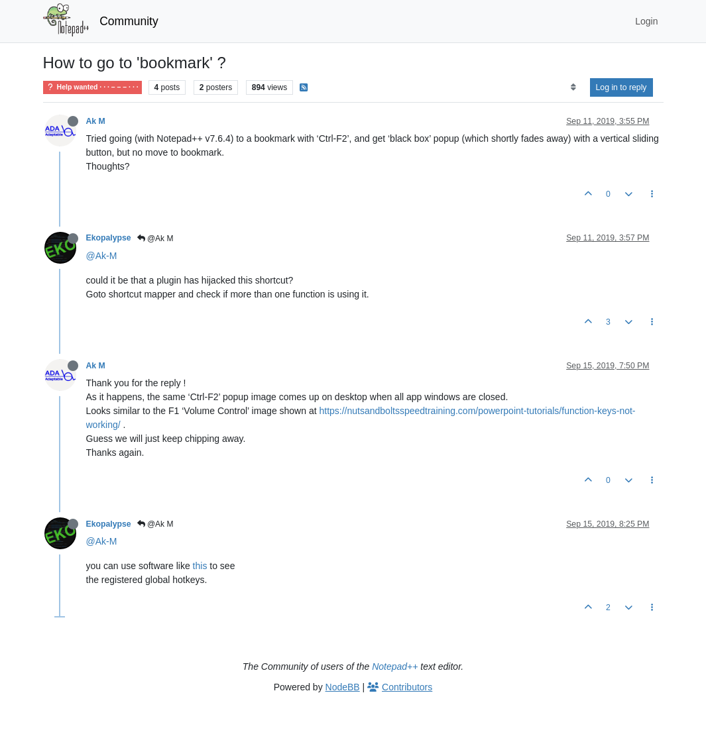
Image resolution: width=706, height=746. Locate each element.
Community (128, 21)
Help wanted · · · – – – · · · (92, 87)
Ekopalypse (108, 237)
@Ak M (155, 238)
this (200, 565)
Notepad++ (395, 666)
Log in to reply (621, 87)
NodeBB (342, 687)
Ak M (95, 121)
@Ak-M (101, 255)
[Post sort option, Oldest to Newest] (573, 87)
